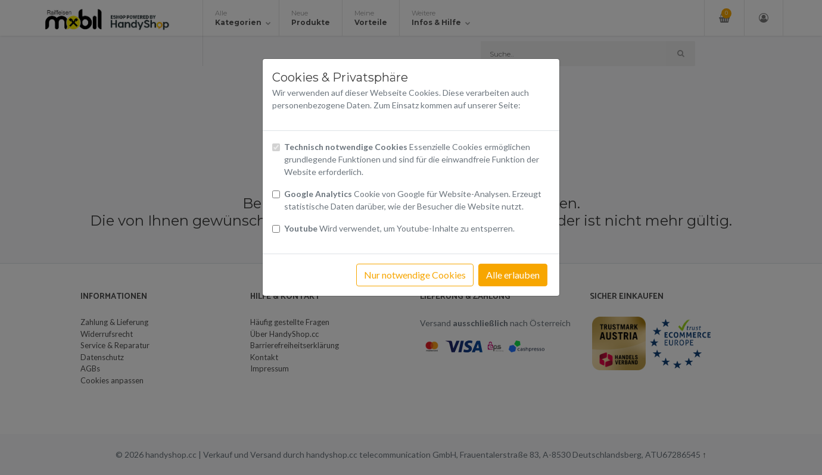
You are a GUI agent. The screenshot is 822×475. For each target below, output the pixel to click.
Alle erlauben (513, 274)
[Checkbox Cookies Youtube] (276, 229)
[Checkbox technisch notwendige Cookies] (276, 147)
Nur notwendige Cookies (415, 274)
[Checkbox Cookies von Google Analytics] (276, 194)
